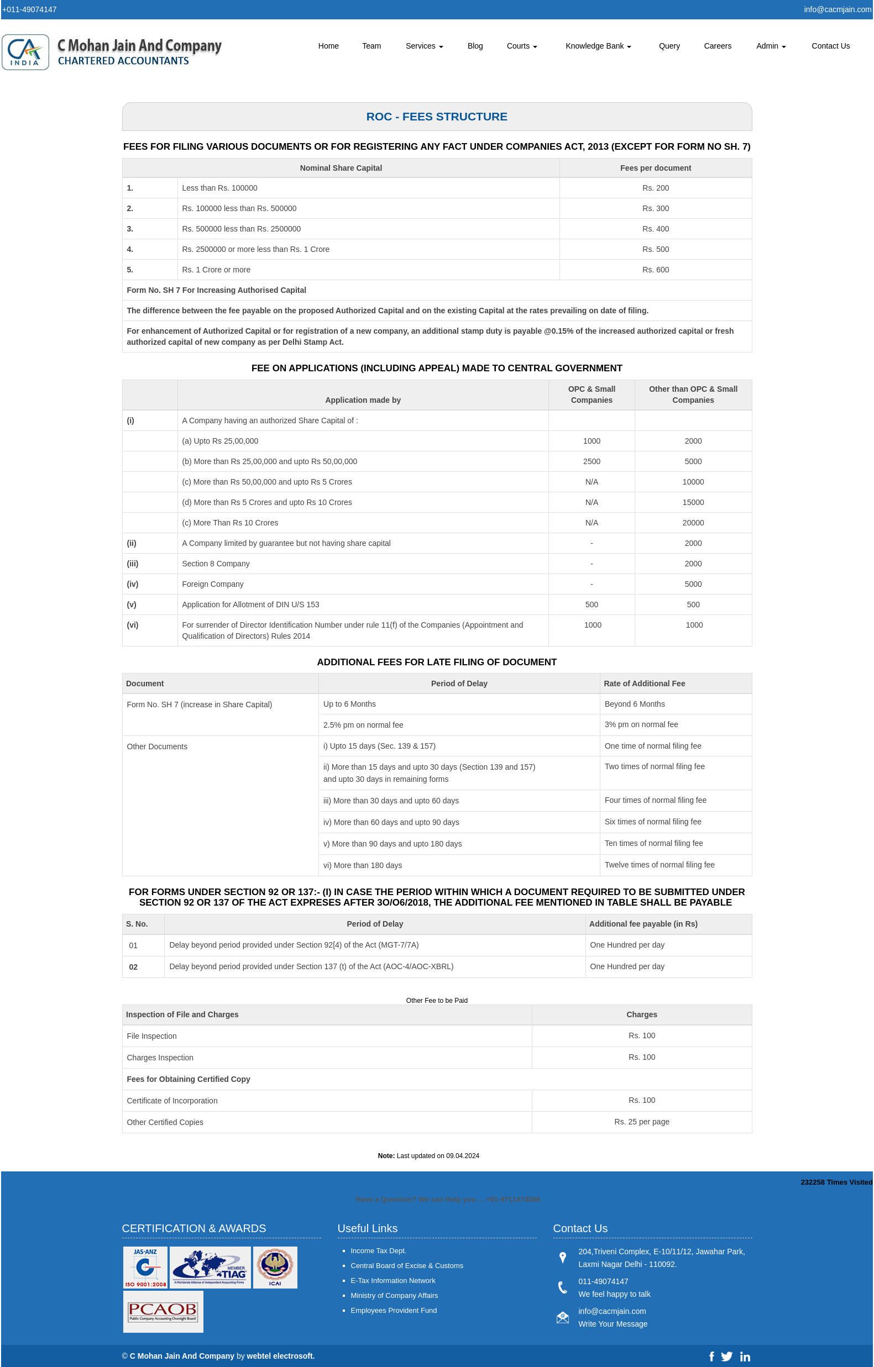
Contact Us (831, 45)
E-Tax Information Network (393, 1280)
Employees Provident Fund (394, 1310)
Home (328, 45)
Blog (475, 45)
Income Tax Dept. (379, 1251)
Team (371, 45)
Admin (771, 45)
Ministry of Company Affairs (394, 1295)
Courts (522, 45)
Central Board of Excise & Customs (407, 1265)
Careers (718, 45)
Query (669, 45)
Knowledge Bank (598, 45)
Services (424, 45)
